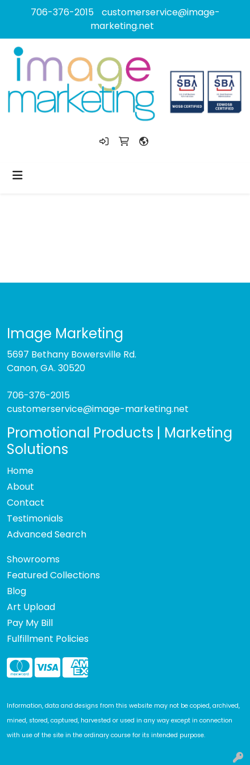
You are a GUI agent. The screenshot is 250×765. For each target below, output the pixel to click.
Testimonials (35, 518)
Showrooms (33, 559)
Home (20, 470)
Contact (25, 502)
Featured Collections (53, 575)
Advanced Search (46, 534)
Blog (16, 591)
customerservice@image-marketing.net (98, 408)
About (20, 486)
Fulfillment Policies (48, 638)
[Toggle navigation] (18, 175)
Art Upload (31, 606)
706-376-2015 (62, 12)
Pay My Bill (30, 622)
